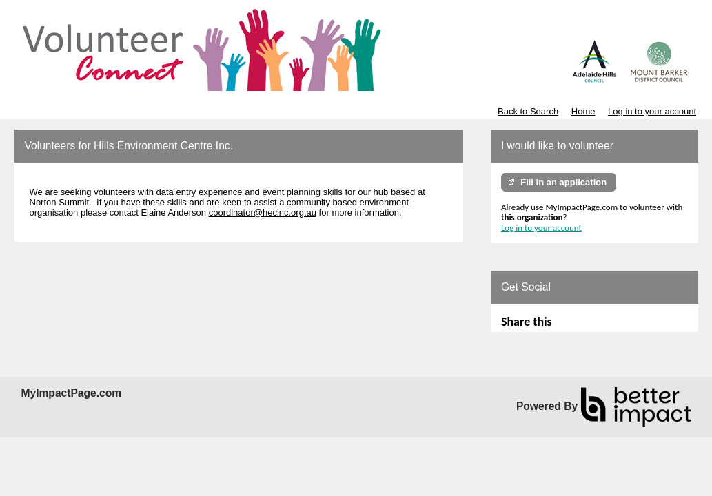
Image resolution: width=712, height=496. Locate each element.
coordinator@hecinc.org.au (262, 212)
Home (583, 111)
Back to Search (528, 111)
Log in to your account (652, 111)
